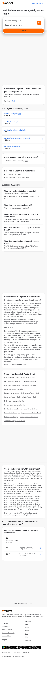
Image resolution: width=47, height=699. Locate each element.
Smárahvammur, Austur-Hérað (14, 405)
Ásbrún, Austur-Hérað (29, 397)
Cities (26, 637)
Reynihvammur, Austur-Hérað (31, 413)
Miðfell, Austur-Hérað (28, 377)
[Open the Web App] (34, 647)
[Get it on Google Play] (8, 647)
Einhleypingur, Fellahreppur (29, 417)
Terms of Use (6, 652)
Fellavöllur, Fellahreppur (12, 385)
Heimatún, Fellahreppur (12, 413)
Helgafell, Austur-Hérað (30, 409)
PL (4, 640)
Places (27, 627)
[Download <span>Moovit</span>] (37, 3)
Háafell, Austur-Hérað (29, 381)
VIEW (26, 161)
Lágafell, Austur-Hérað (11, 377)
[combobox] (23, 21)
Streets (27, 631)
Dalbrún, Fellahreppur (11, 417)
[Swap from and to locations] (39, 23)
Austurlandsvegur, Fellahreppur (14, 421)
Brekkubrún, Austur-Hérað (12, 409)
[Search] (23, 31)
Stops (26, 634)
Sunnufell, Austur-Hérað (12, 397)
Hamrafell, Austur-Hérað (12, 381)
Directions (28, 640)
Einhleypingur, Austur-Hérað (30, 393)
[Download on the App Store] (21, 647)
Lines (26, 624)
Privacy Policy (16, 652)
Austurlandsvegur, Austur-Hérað (14, 389)
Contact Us (25, 652)
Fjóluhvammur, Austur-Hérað (13, 401)
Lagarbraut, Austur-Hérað (30, 385)
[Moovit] (8, 3)
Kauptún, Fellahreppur (11, 393)
